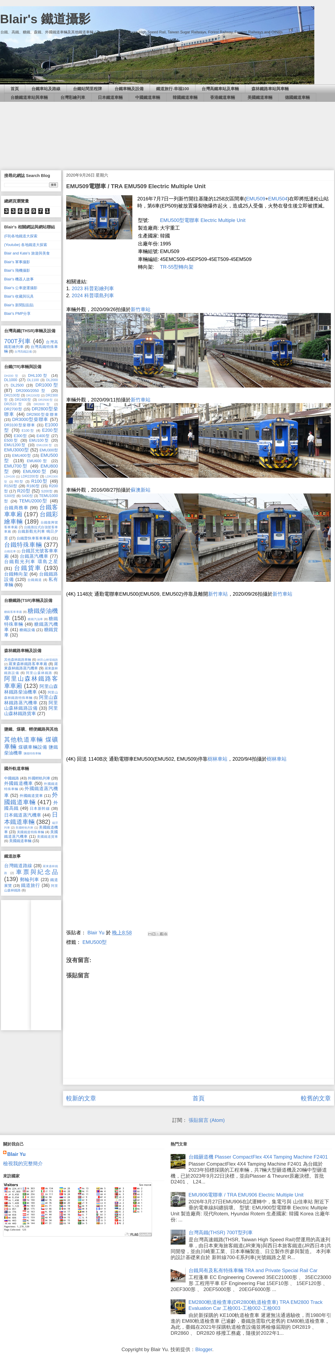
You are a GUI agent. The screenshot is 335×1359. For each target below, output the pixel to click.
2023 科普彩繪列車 (93, 288)
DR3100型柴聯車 (19, 425)
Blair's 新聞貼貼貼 (19, 305)
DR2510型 (14, 404)
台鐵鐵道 (35, 580)
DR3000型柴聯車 (30, 419)
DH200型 (11, 375)
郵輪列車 (29, 879)
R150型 (10, 486)
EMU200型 (44, 445)
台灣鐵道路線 (18, 865)
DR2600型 (42, 404)
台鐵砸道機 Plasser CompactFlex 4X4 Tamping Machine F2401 (258, 1157)
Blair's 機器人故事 (19, 279)
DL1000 (10, 380)
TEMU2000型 (33, 500)
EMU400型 (21, 455)
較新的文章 (81, 1098)
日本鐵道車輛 (110, 97)
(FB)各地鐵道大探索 (20, 236)
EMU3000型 (16, 449)
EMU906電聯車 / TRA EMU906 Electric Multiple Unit (246, 1195)
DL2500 (17, 385)
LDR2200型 (30, 476)
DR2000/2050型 (32, 391)
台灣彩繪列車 (72, 97)
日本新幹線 (40, 808)
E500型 (11, 440)
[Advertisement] (167, 133)
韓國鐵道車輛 (185, 97)
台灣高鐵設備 (23, 351)
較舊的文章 (316, 1098)
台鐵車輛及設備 (129, 88)
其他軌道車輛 (23, 739)
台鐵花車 (10, 551)
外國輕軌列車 (39, 778)
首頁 (15, 88)
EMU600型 (38, 461)
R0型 (19, 481)
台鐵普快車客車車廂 (33, 538)
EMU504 (277, 198)
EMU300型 (48, 450)
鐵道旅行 (30, 885)
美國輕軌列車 (25, 827)
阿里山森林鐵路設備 (31, 705)
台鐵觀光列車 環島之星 (31, 561)
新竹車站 (141, 309)
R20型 (23, 490)
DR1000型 (46, 385)
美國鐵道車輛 (260, 97)
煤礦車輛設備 (32, 747)
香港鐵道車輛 (222, 97)
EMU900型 (35, 471)
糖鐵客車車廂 (13, 611)
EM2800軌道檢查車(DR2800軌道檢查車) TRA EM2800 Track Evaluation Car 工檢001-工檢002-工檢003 (256, 1305)
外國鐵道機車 (18, 783)
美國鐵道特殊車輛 (30, 832)
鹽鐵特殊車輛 (32, 753)
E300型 (20, 436)
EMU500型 (95, 942)
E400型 (43, 436)
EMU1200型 (15, 445)
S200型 (47, 491)
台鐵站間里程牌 (87, 88)
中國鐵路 (11, 778)
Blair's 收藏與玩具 (19, 296)
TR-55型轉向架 (177, 267)
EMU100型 (39, 440)
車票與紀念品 (37, 872)
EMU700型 (16, 466)
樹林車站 (217, 759)
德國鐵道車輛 (297, 97)
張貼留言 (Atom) (207, 1120)
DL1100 (33, 380)
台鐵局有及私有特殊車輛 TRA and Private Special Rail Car (253, 1270)
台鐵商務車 (16, 507)
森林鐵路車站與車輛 (270, 88)
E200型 (50, 430)
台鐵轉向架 (16, 574)
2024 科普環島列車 (93, 295)
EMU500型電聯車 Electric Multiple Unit (202, 220)
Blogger (203, 1349)
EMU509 (255, 198)
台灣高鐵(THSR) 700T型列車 (221, 1232)
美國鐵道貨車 (47, 836)
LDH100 (9, 476)
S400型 (27, 496)
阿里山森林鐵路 (39, 673)
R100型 (39, 481)
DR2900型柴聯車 (42, 414)
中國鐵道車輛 (147, 97)
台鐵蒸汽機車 (34, 556)
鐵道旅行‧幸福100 (172, 88)
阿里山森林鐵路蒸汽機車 (31, 700)
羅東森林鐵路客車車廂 (28, 664)
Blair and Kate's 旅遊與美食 (27, 253)
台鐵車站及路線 (45, 88)
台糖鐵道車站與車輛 (29, 97)
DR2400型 (23, 399)
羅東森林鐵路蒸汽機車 (31, 666)
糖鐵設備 (27, 630)
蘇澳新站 (141, 490)
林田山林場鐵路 (47, 659)
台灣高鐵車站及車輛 (220, 88)
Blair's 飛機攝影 (17, 270)
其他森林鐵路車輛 (17, 659)
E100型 (28, 430)
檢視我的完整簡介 (23, 1163)
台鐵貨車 (27, 568)
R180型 (33, 486)
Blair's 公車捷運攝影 (20, 288)
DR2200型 (33, 395)
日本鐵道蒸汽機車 (22, 815)
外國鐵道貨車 (31, 796)
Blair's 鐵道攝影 (45, 19)
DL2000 (52, 380)
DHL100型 (38, 375)
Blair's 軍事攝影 (17, 262)
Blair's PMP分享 (17, 314)
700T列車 (17, 341)
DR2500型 (45, 399)
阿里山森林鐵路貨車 (31, 711)
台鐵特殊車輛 (23, 544)
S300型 (10, 496)
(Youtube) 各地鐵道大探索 (25, 245)
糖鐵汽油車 (35, 619)
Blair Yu (16, 1154)
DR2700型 (13, 409)
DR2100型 (12, 395)
